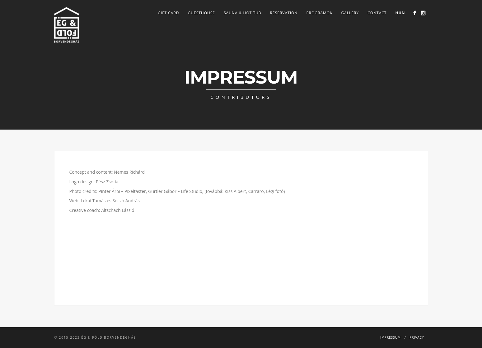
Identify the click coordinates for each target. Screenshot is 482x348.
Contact (376, 13)
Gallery (350, 13)
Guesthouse (201, 13)
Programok (319, 13)
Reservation (284, 13)
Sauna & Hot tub (242, 13)
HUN (400, 13)
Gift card (168, 13)
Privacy (416, 337)
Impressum (390, 337)
